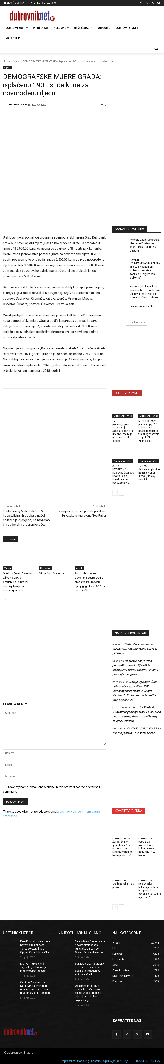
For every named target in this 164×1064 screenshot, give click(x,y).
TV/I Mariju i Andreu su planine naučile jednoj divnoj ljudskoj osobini (149, 473)
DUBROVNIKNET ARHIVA (145, 1060)
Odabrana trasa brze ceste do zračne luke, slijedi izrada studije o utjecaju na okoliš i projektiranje (88, 993)
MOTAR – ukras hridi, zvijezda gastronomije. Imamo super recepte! (33, 967)
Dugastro (45, 533)
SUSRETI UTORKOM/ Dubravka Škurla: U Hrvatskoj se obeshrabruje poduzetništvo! (123, 474)
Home (6, 61)
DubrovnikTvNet (123, 415)
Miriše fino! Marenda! (51, 539)
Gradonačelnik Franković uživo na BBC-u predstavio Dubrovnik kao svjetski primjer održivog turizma (18, 548)
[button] (156, 48)
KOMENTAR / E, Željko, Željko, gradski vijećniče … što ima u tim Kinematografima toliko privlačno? (123, 847)
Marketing (83, 1060)
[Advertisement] (138, 191)
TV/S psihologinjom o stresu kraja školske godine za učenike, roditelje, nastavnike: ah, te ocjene (123, 430)
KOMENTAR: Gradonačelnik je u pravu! (123, 884)
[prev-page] (5, 565)
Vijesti (16, 61)
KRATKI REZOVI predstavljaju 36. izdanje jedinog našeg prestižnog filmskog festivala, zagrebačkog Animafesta (149, 430)
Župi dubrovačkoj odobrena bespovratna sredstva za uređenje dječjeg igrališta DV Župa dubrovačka (90, 548)
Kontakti (96, 1060)
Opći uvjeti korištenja (116, 1060)
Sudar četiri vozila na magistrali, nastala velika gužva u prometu (134, 648)
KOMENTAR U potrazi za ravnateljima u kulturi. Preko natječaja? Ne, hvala (146, 847)
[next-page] (12, 565)
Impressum (68, 1060)
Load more (137, 322)
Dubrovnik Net (18, 104)
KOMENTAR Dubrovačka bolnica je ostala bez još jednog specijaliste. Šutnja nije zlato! (149, 889)
